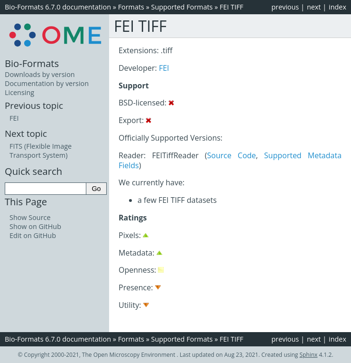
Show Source (30, 217)
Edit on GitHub (32, 235)
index (337, 6)
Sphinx (308, 355)
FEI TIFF (231, 6)
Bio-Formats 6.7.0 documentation (58, 6)
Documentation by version (47, 83)
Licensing (19, 92)
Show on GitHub (35, 226)
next (314, 6)
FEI (164, 68)
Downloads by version (40, 74)
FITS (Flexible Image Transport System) (40, 151)
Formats (131, 6)
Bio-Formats (32, 63)
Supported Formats (182, 6)
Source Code (231, 155)
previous (285, 6)
